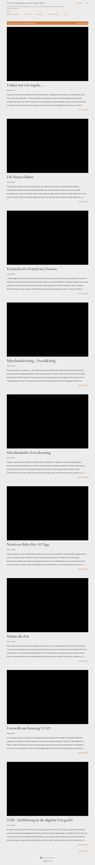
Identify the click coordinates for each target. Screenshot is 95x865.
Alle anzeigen (82, 23)
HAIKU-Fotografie (53, 14)
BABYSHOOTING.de (13, 14)
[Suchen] (79, 3)
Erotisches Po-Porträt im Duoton (32, 268)
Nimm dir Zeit (18, 636)
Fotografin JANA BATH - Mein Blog (26, 3)
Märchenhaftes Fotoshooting (29, 452)
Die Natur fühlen (20, 176)
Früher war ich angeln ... (25, 84)
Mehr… (66, 14)
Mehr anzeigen (83, 110)
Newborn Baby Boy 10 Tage (28, 544)
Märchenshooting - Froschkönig (31, 360)
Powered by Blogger (47, 858)
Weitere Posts (83, 851)
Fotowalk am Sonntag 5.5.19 (28, 728)
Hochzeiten (27, 14)
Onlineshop (39, 14)
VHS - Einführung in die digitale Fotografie (40, 819)
